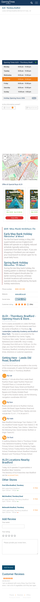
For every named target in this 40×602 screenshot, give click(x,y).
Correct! (8, 108)
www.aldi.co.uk (20, 294)
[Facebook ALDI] (16, 299)
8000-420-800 (20, 289)
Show (34, 98)
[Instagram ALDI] (22, 299)
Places (11, 595)
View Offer (14, 218)
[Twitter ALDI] (19, 299)
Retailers (20, 595)
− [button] (5, 159)
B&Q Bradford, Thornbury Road (12, 496)
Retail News (27, 597)
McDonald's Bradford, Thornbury (13, 507)
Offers (28, 595)
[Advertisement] (20, 38)
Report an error (31, 108)
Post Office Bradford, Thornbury (13, 485)
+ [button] (5, 156)
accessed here (13, 475)
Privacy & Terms (14, 597)
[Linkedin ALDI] (24, 299)
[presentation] (18, 561)
